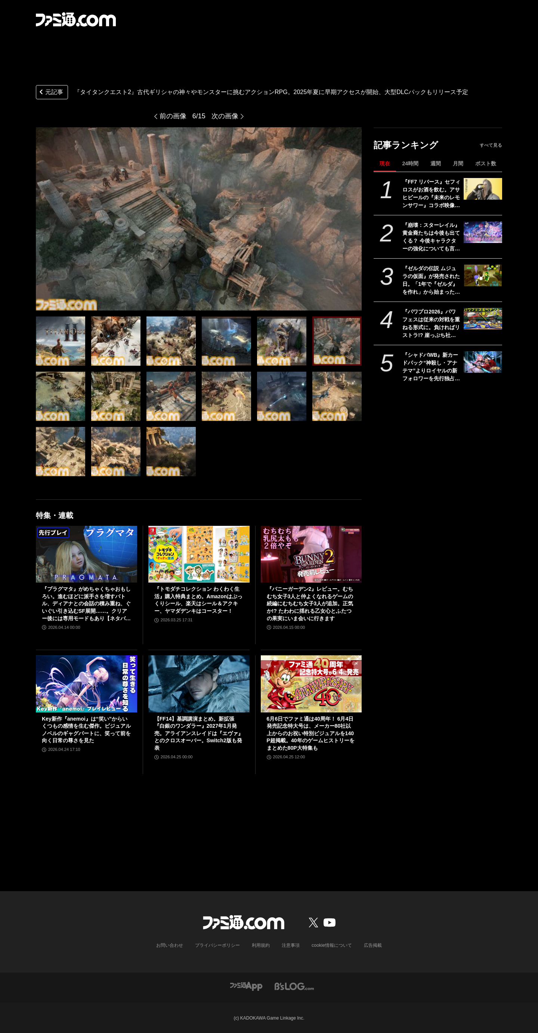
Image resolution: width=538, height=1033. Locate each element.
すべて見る (491, 145)
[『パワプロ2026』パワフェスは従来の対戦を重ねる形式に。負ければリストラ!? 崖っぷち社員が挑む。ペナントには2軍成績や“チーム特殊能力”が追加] (483, 319)
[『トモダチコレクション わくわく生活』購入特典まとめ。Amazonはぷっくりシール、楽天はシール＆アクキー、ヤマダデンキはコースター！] (199, 554)
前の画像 (173, 116)
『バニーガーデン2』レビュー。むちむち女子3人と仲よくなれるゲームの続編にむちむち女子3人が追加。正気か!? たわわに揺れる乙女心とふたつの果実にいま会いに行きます (310, 603)
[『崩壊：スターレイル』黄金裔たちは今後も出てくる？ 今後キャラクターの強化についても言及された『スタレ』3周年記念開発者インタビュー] (483, 232)
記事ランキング (406, 145)
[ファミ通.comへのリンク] (76, 19)
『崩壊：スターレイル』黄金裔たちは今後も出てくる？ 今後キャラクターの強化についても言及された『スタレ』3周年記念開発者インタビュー (431, 237)
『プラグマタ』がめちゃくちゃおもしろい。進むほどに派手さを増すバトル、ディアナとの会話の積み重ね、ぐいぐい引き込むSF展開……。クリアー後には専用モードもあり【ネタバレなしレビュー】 (86, 604)
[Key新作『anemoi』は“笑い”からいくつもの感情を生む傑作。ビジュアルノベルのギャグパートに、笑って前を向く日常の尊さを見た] (86, 683)
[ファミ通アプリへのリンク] (246, 986)
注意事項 (291, 945)
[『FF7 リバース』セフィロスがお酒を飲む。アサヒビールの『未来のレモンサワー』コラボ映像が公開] (483, 189)
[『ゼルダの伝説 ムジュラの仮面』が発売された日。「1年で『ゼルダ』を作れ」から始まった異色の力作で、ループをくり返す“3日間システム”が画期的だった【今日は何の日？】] (483, 275)
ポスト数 (485, 163)
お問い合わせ (170, 945)
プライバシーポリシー (217, 945)
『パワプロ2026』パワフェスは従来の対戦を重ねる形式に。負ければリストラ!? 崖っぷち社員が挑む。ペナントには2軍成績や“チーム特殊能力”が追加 (431, 324)
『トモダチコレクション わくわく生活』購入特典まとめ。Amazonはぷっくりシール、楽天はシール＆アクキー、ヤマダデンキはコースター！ (198, 600)
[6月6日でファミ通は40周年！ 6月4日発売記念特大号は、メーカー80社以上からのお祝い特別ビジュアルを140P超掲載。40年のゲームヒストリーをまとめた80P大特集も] (311, 683)
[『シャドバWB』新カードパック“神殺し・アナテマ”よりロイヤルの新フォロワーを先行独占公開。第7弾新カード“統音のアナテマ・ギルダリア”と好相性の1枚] (483, 362)
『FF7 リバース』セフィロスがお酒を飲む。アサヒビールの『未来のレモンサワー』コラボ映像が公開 (431, 194)
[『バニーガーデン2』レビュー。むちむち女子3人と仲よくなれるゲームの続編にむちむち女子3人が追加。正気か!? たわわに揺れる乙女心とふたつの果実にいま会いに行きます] (311, 554)
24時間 (410, 163)
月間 (458, 163)
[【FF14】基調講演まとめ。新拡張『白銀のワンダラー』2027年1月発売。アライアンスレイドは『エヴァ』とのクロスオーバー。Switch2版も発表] (199, 683)
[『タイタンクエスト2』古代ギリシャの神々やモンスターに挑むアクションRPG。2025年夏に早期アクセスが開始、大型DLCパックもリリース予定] (60, 341)
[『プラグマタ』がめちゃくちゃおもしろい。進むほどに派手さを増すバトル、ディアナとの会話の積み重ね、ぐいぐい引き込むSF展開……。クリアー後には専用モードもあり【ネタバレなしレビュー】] (86, 554)
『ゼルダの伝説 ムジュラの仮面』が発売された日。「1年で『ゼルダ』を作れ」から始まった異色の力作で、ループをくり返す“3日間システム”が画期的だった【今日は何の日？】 (431, 280)
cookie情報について (332, 945)
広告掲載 (372, 945)
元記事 (50, 93)
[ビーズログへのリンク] (294, 986)
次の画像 (224, 116)
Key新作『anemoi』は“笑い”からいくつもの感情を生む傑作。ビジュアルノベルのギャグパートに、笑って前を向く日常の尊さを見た (86, 730)
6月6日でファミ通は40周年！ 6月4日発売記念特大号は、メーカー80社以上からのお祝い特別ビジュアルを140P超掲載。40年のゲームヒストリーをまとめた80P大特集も (311, 733)
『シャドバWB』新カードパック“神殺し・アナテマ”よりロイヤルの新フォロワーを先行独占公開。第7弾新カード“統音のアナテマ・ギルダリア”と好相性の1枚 (431, 367)
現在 (385, 163)
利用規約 (261, 945)
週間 (435, 163)
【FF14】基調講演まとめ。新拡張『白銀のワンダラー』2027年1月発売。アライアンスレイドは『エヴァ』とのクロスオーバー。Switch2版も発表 (198, 733)
